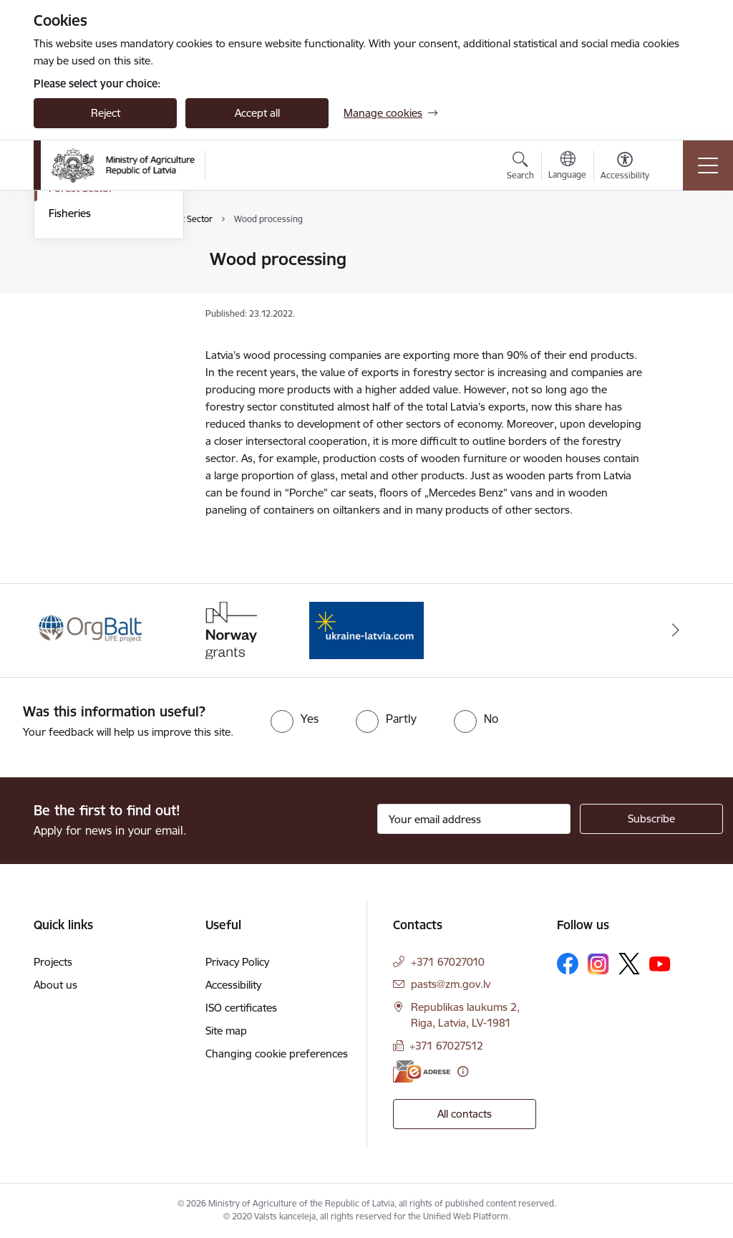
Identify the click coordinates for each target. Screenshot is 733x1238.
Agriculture (75, 260)
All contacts (464, 1114)
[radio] (295, 718)
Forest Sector (81, 360)
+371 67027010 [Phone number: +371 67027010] (448, 962)
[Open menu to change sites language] (567, 166)
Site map (226, 1030)
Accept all (257, 113)
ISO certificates (241, 1007)
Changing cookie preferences (276, 1053)
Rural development (94, 285)
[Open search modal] (520, 167)
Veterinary (73, 335)
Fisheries (70, 384)
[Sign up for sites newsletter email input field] (474, 819)
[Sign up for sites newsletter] (651, 819)
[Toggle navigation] (708, 165)
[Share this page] (679, 289)
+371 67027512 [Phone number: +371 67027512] (446, 1045)
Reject (105, 113)
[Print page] (679, 253)
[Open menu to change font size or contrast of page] (624, 167)
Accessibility (233, 985)
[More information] (462, 1071)
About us (55, 985)
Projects (53, 962)
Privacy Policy (237, 962)
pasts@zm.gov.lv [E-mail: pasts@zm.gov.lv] (450, 984)
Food (61, 310)
